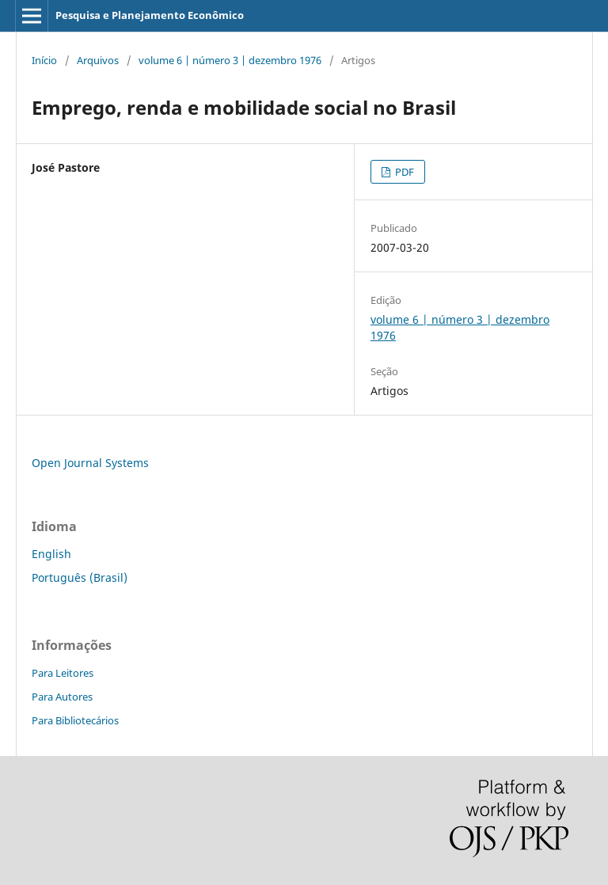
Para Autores (62, 696)
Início (44, 60)
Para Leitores (62, 673)
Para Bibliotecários (75, 720)
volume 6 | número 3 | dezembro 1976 (230, 60)
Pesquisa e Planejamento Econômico (149, 15)
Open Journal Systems (90, 462)
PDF (403, 172)
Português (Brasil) (79, 577)
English (51, 553)
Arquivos (98, 60)
